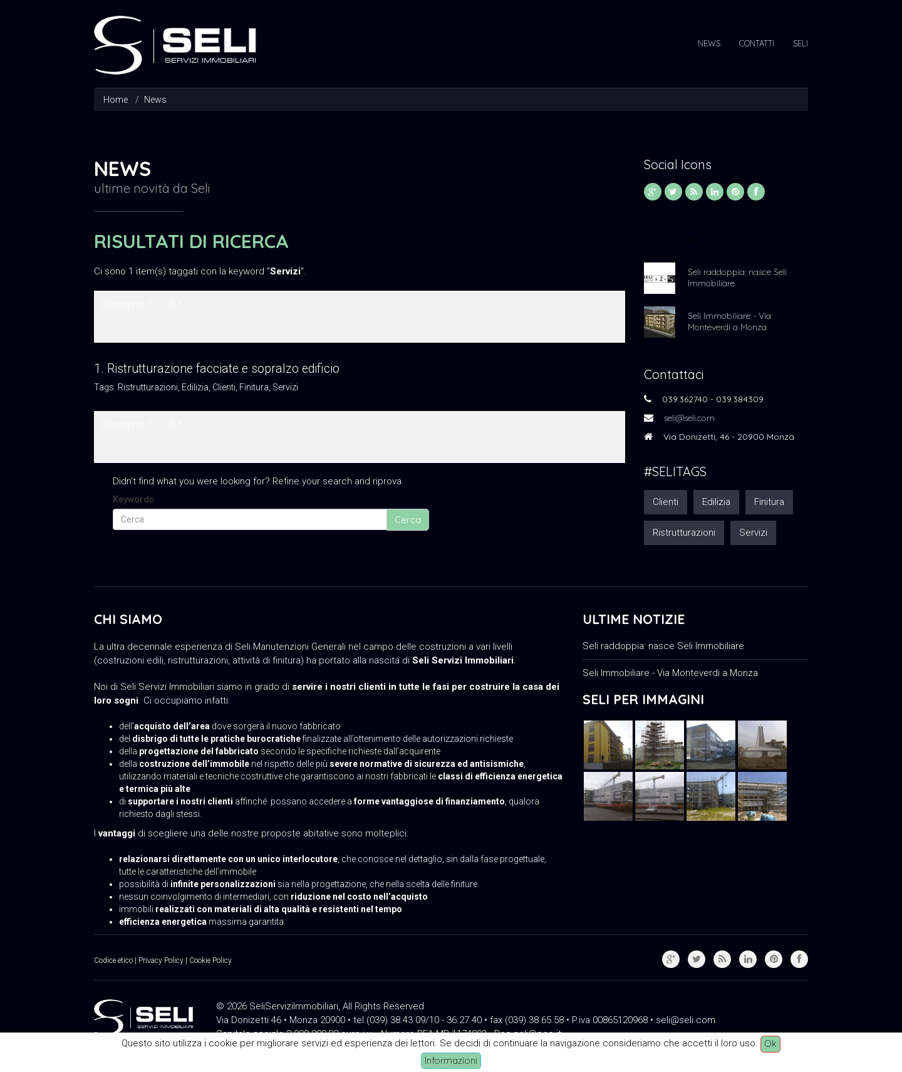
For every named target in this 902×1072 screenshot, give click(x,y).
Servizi (285, 387)
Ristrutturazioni (148, 387)
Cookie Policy (210, 960)
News (709, 43)
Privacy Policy (161, 960)
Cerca (408, 520)
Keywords (133, 499)
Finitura (254, 387)
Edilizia (195, 387)
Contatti (756, 43)
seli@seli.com (689, 418)
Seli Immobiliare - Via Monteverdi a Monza (729, 321)
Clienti (224, 387)
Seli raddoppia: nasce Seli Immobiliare (737, 277)
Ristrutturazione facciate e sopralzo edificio (223, 369)
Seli (800, 43)
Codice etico (113, 960)
